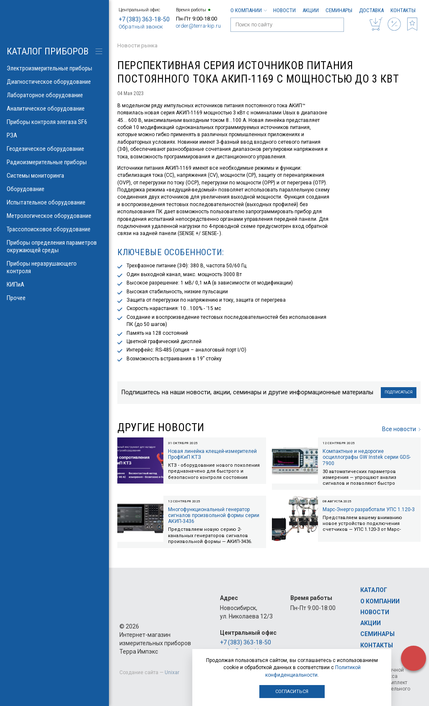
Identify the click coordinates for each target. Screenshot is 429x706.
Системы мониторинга (54, 175)
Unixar (172, 672)
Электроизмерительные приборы (54, 68)
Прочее (54, 298)
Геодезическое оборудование (54, 149)
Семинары (339, 10)
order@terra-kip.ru (198, 26)
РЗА (54, 135)
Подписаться (399, 392)
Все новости (401, 429)
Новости (284, 10)
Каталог (373, 590)
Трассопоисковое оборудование (54, 229)
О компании (248, 10)
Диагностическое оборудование (54, 81)
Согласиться (291, 691)
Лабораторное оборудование (54, 95)
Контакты (403, 10)
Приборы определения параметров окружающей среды (54, 246)
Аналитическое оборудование (54, 108)
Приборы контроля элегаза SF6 (54, 122)
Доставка (371, 10)
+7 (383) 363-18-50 (144, 19)
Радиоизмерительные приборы (54, 162)
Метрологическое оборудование (54, 216)
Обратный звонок (141, 26)
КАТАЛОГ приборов (47, 51)
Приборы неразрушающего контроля (54, 267)
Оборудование (54, 189)
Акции (310, 10)
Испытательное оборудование (54, 202)
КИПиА (54, 284)
